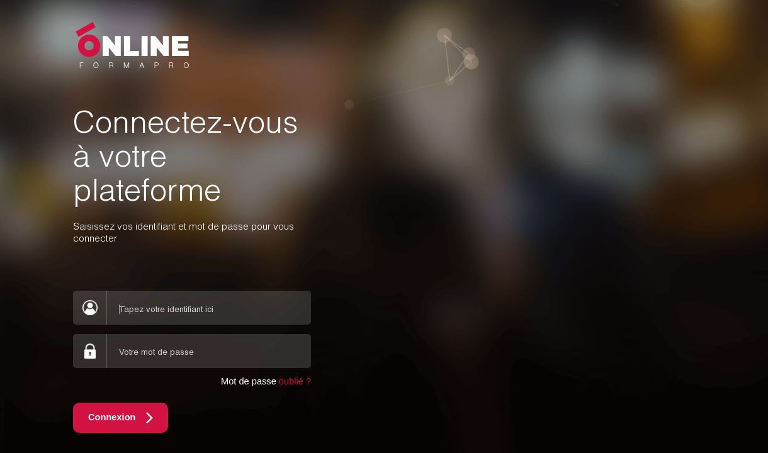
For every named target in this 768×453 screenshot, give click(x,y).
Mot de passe (266, 381)
